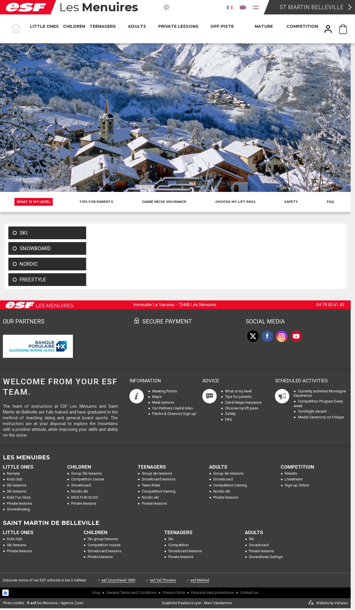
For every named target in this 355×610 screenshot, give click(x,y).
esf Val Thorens (163, 580)
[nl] (255, 7)
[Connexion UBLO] (5, 593)
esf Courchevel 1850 (118, 580)
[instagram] (282, 336)
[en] (242, 7)
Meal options (163, 402)
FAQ (330, 202)
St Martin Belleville (311, 7)
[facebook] (267, 336)
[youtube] (296, 336)
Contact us (249, 592)
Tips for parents (96, 202)
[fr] (229, 7)
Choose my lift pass (235, 202)
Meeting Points (164, 391)
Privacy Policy (174, 592)
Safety (291, 202)
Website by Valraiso (332, 603)
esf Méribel (199, 580)
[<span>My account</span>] (328, 29)
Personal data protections (212, 592)
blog (96, 592)
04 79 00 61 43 (330, 304)
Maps (157, 396)
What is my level (33, 202)
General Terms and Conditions (131, 592)
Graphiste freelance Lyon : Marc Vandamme (197, 603)
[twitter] (253, 336)
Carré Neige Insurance (164, 202)
